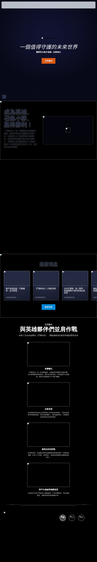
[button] (90, 5)
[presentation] (7, 5)
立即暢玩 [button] (48, 61)
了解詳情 (64, 241)
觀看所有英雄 (68, 485)
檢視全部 (48, 307)
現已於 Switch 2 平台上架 (82, 240)
